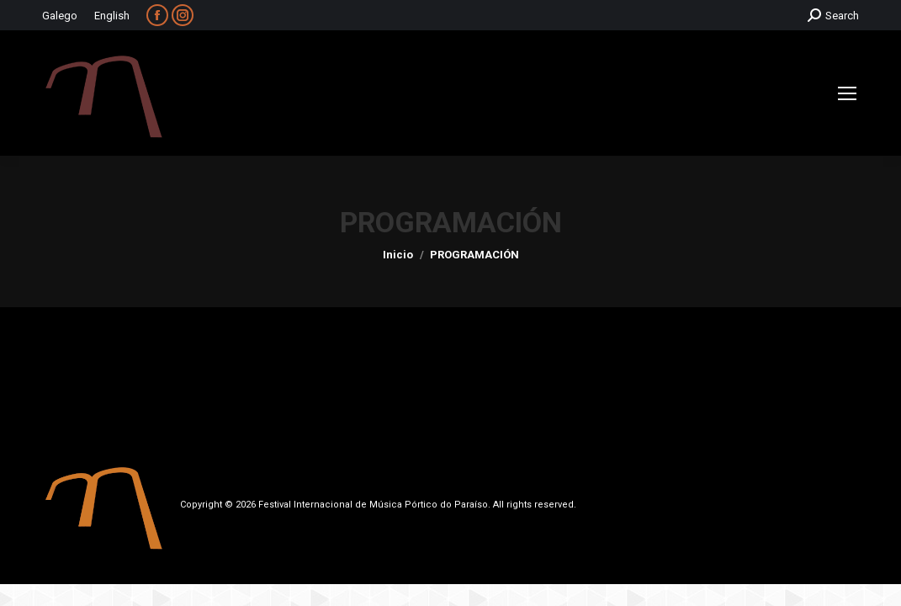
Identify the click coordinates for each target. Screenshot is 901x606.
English (112, 15)
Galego (59, 15)
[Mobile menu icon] (847, 93)
